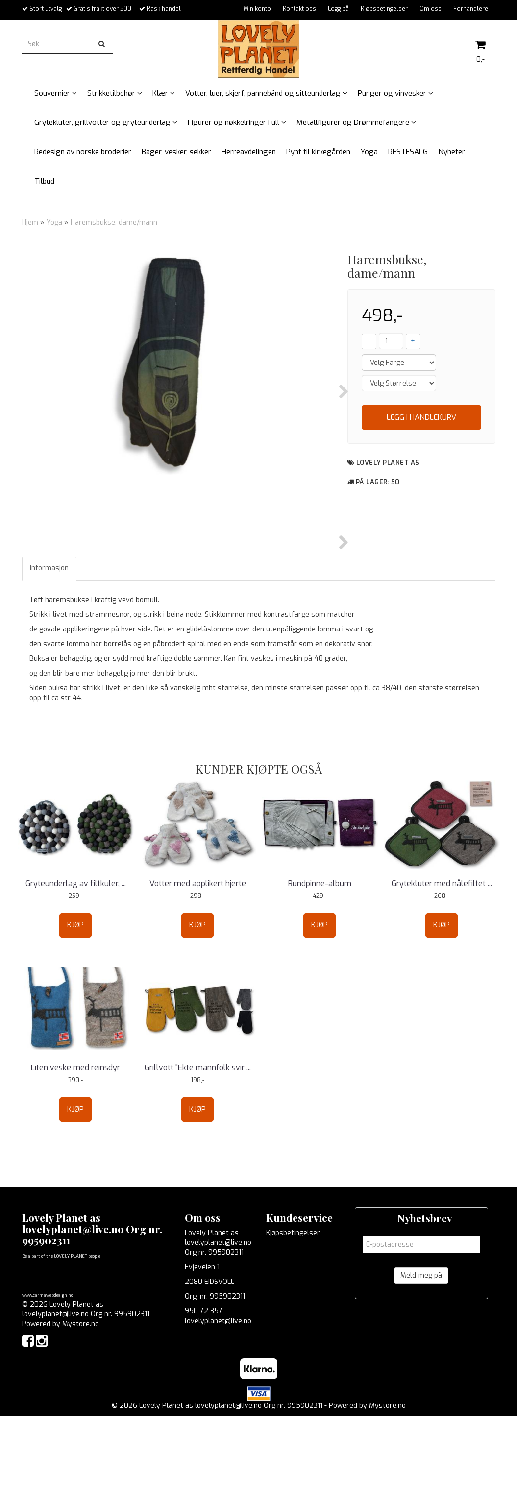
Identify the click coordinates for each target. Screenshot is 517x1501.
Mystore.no (80, 1409)
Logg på (338, 9)
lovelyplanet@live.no (218, 1405)
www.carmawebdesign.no (47, 1380)
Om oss (430, 9)
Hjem (30, 222)
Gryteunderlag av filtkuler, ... (75, 968)
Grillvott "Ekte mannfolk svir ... (198, 1152)
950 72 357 (203, 1396)
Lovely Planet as (387, 463)
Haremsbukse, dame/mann (114, 222)
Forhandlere (470, 9)
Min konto (257, 9)
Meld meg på (421, 1360)
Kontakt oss (299, 9)
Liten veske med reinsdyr (75, 1152)
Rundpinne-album (319, 968)
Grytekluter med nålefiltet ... (442, 968)
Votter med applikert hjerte (197, 968)
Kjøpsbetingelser (384, 9)
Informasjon (49, 652)
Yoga (54, 222)
